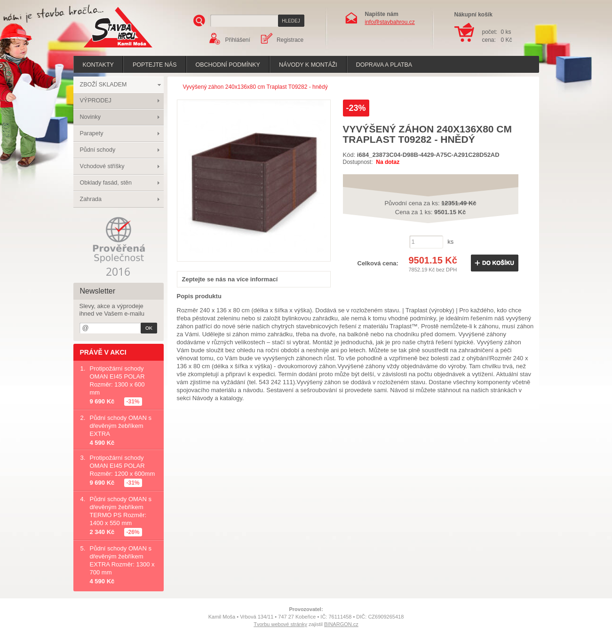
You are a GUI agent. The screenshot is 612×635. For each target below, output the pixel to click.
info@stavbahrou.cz (390, 22)
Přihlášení (237, 40)
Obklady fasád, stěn (106, 182)
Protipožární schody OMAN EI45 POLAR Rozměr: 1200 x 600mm (122, 465)
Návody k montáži (308, 65)
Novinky (90, 117)
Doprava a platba (384, 65)
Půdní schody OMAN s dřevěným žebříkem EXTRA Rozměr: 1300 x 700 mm (122, 560)
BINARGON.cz (341, 624)
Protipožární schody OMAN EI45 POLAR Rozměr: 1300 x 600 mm (117, 380)
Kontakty (98, 65)
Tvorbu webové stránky (280, 624)
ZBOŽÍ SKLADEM (103, 84)
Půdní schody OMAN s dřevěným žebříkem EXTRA (121, 425)
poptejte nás (155, 65)
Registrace (290, 40)
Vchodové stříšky (102, 166)
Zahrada (91, 199)
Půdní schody (98, 150)
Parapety (91, 133)
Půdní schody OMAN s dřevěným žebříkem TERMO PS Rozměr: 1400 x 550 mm (121, 511)
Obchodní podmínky (228, 65)
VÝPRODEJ (95, 100)
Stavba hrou (103, 48)
